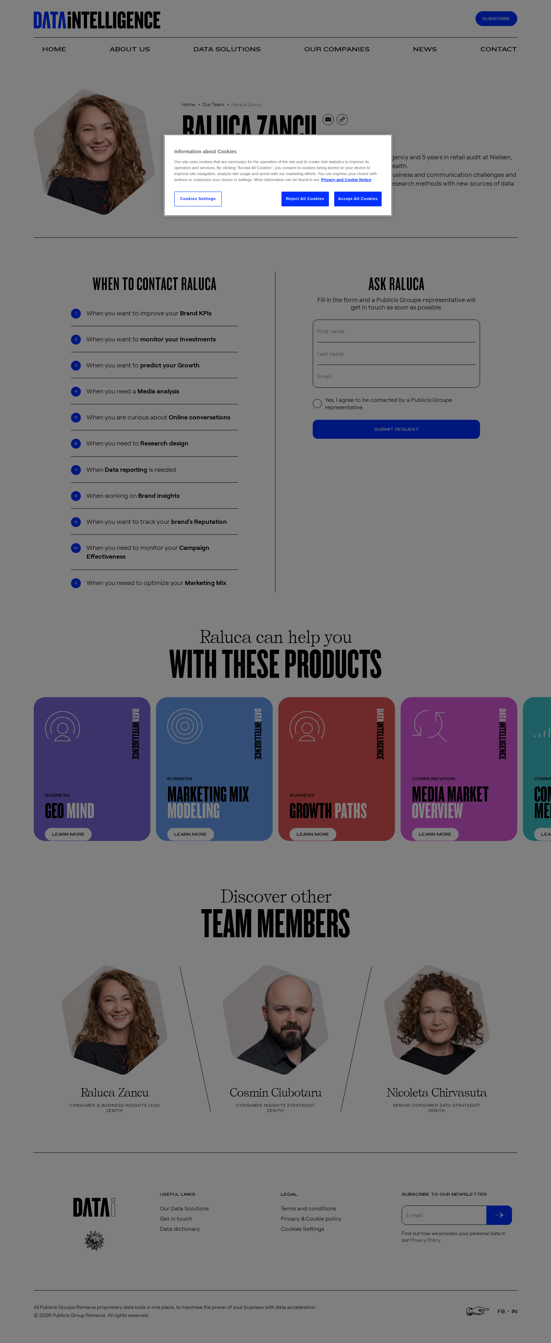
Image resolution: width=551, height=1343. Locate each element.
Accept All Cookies (358, 199)
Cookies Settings (198, 199)
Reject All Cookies (305, 199)
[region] (278, 175)
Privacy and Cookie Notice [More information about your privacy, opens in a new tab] (346, 180)
